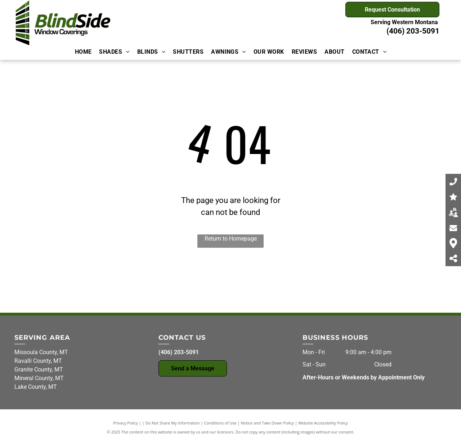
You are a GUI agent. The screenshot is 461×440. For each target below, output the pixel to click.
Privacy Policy (125, 423)
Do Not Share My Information (173, 423)
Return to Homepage (231, 238)
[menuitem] (83, 52)
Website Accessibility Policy (323, 423)
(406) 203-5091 (412, 31)
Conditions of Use (220, 423)
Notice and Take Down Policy (267, 423)
